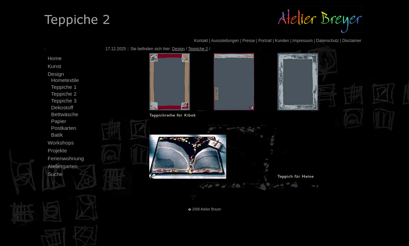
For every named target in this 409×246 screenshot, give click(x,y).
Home (55, 58)
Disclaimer (351, 40)
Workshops (61, 143)
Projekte (57, 150)
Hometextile (65, 80)
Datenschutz (327, 40)
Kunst (54, 66)
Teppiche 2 (64, 94)
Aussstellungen (225, 40)
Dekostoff (62, 107)
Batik (57, 135)
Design (56, 74)
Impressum (302, 40)
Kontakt (201, 40)
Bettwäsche (65, 114)
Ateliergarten (63, 166)
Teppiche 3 (64, 101)
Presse (248, 40)
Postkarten (64, 128)
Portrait (265, 40)
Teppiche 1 (64, 87)
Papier (59, 121)
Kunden (282, 40)
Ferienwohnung (66, 158)
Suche (55, 174)
